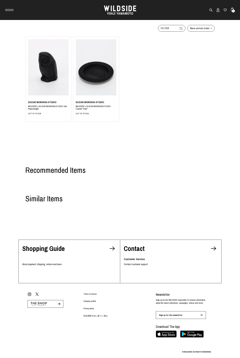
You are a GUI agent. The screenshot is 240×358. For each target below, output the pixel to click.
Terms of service (90, 294)
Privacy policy (89, 308)
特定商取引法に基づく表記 (96, 316)
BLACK (48, 108)
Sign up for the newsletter (170, 315)
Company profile (90, 301)
